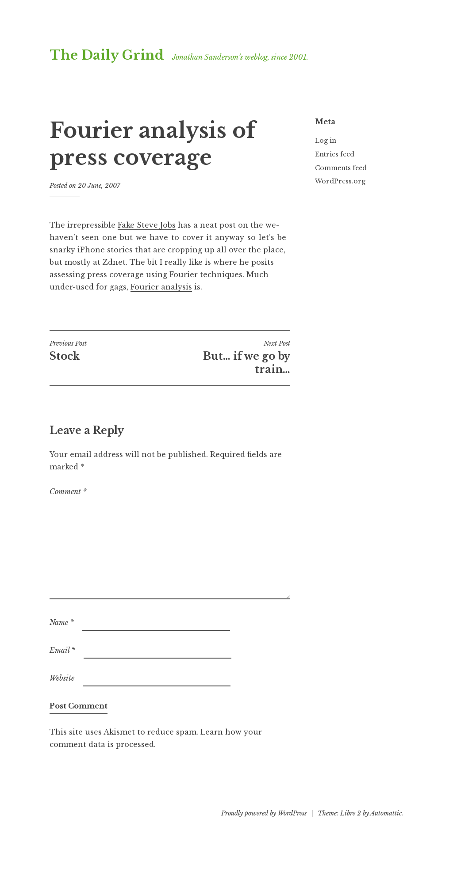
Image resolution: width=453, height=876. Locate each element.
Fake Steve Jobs (147, 225)
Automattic (386, 813)
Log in (325, 141)
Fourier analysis (161, 286)
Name (62, 622)
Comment (68, 491)
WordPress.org (340, 181)
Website (62, 678)
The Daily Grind (107, 55)
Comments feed (341, 168)
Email (62, 650)
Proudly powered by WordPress (264, 813)
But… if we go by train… (230, 357)
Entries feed (334, 154)
